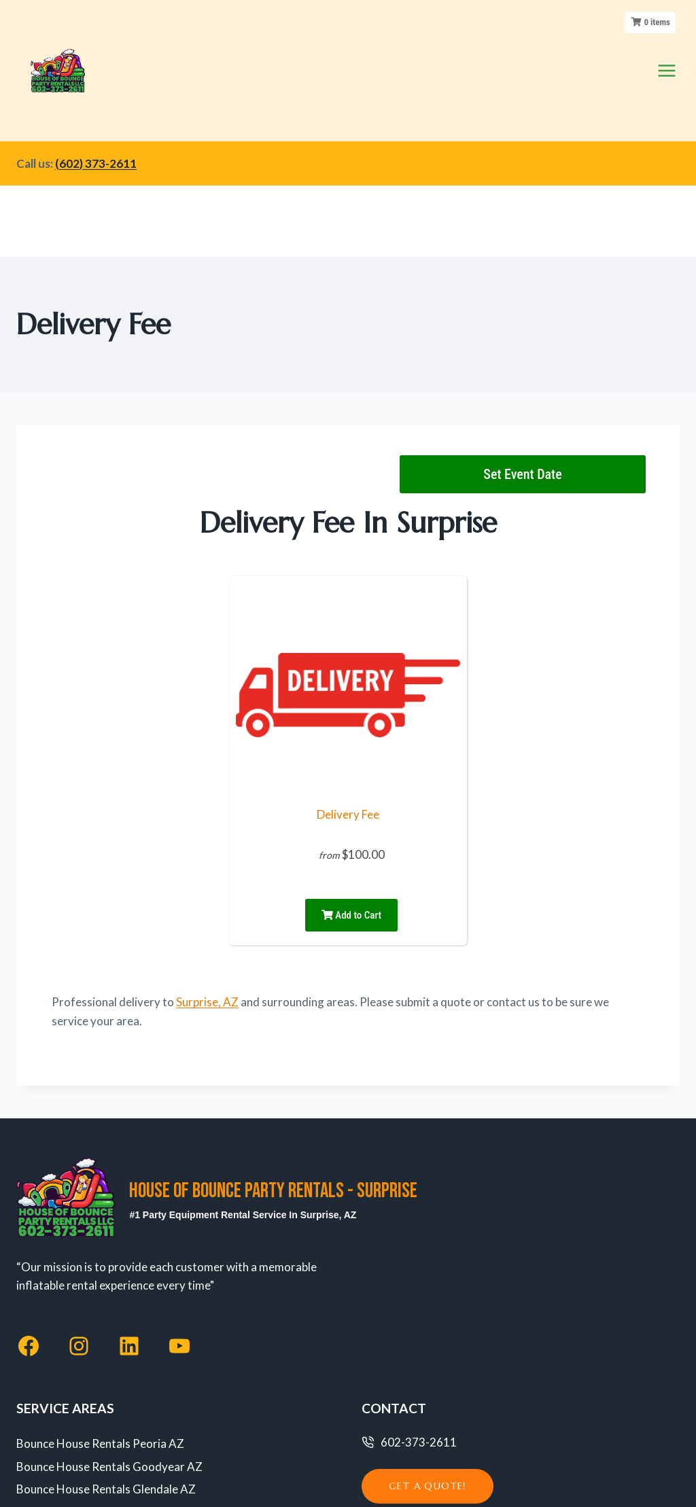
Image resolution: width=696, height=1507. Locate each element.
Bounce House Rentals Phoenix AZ (104, 1371)
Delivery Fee (348, 672)
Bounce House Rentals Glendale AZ (106, 1348)
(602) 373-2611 (96, 93)
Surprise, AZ (207, 860)
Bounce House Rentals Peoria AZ (100, 1301)
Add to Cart (351, 773)
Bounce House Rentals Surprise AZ (104, 1417)
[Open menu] (666, 35)
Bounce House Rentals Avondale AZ (107, 1394)
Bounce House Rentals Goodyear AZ (109, 1324)
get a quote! (427, 1344)
